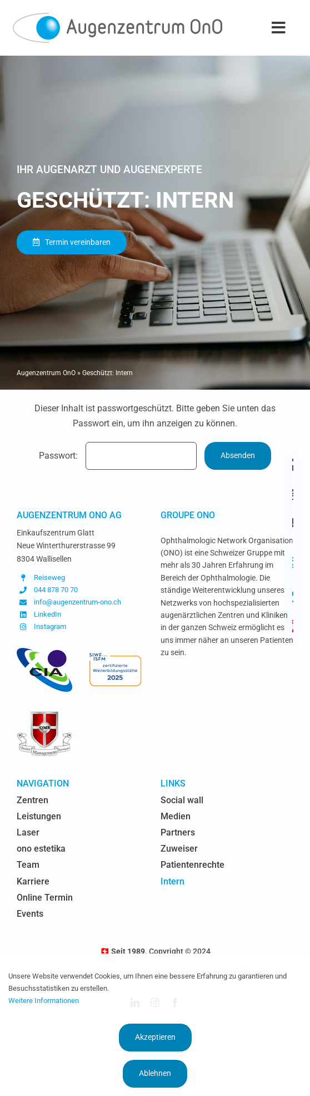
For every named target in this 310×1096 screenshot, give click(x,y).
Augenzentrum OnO (46, 373)
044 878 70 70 (56, 590)
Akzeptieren (155, 1037)
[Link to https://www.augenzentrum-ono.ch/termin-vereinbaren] (293, 494)
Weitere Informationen (43, 1000)
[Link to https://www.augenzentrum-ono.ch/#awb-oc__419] (293, 626)
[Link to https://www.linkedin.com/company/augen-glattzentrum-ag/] (293, 597)
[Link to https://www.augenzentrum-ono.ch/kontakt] (293, 523)
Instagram (50, 626)
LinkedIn (47, 614)
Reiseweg (49, 577)
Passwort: (118, 455)
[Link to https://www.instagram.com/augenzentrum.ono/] (293, 562)
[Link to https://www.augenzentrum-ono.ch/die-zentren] (293, 465)
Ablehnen (155, 1073)
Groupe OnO (188, 515)
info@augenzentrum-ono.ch (77, 602)
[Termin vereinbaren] (72, 242)
